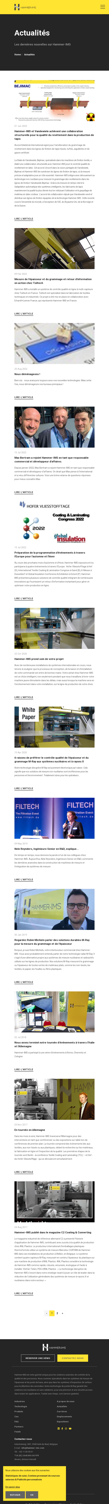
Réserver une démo (38, 1358)
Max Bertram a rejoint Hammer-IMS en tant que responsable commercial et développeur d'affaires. (51, 459)
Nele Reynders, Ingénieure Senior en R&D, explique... (46, 848)
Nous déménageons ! (27, 374)
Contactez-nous (73, 1358)
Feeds (17, 1431)
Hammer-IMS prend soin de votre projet (39, 659)
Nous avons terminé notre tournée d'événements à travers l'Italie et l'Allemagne (54, 1044)
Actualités (62, 1406)
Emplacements (64, 1416)
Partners (18, 1426)
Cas (16, 1416)
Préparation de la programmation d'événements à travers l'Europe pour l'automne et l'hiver (49, 554)
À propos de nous (65, 1401)
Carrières (62, 1411)
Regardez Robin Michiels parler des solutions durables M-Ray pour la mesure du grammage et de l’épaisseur (52, 941)
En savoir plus (12, 1487)
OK (32, 1495)
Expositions (63, 1421)
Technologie (20, 1406)
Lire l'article (23, 218)
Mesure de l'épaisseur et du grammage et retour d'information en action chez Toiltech (53, 281)
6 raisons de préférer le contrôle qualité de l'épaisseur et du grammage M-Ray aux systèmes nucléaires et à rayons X (51, 759)
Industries (19, 1401)
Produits (18, 1411)
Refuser (15, 1495)
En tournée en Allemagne (29, 1129)
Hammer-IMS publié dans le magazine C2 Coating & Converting (52, 1232)
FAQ (16, 1421)
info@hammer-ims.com (32, 1448)
